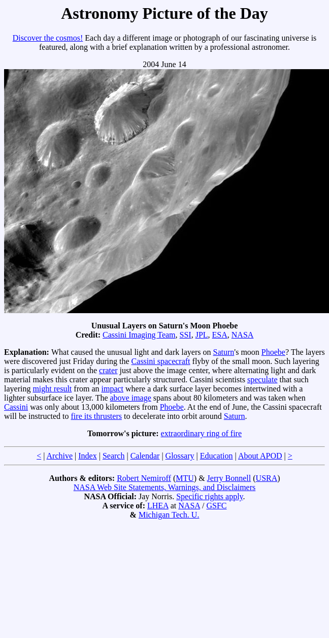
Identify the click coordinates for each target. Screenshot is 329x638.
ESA (219, 334)
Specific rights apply (209, 496)
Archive (60, 455)
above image (130, 397)
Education (216, 455)
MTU (185, 478)
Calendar (145, 455)
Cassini (16, 407)
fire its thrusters (96, 416)
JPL (201, 334)
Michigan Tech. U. (169, 514)
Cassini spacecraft (160, 361)
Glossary (180, 455)
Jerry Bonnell (229, 478)
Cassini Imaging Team (139, 334)
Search (114, 455)
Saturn (224, 352)
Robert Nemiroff (144, 478)
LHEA (158, 505)
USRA (267, 478)
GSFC (216, 505)
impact (113, 388)
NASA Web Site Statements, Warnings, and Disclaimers (165, 487)
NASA (243, 334)
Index (87, 455)
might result (52, 388)
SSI (185, 334)
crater (108, 370)
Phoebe (273, 352)
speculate (262, 379)
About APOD (260, 455)
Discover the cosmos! (48, 38)
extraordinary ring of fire (201, 433)
